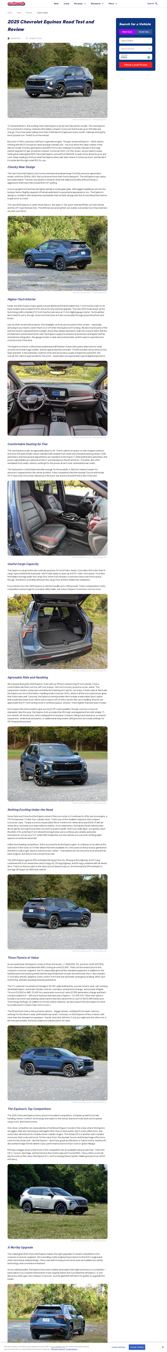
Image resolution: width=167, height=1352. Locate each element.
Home (9, 13)
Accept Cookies (137, 1347)
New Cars (127, 32)
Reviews (29, 13)
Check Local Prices (135, 64)
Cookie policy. (71, 1349)
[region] (83, 1347)
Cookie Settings (118, 1347)
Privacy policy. (58, 1349)
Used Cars (144, 32)
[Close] (163, 1347)
